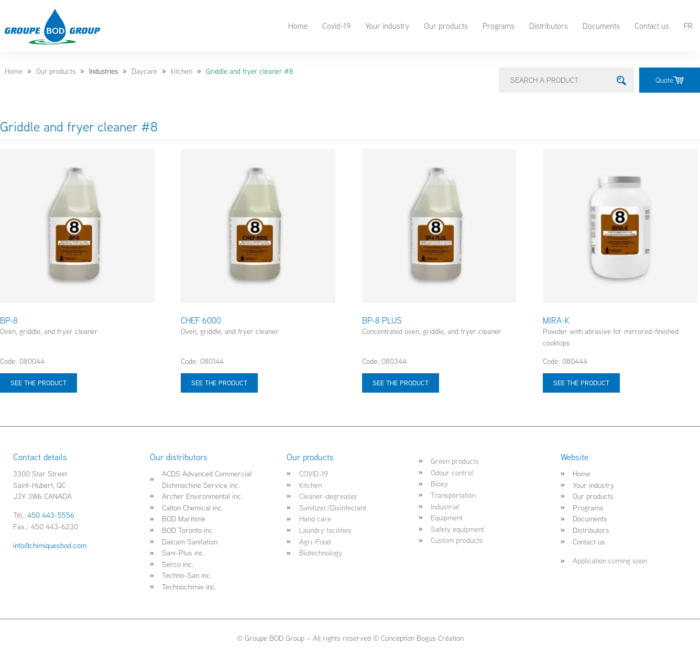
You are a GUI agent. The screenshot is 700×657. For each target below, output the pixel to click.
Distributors (548, 25)
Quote (669, 80)
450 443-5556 (50, 515)
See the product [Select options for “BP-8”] (38, 382)
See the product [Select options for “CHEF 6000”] (219, 382)
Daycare (144, 71)
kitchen (181, 71)
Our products (446, 25)
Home (298, 25)
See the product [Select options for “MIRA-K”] (581, 382)
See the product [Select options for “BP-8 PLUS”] (401, 382)
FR (688, 25)
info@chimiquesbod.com (49, 545)
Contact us (652, 25)
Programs (499, 25)
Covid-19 (336, 25)
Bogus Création (440, 638)
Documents (601, 25)
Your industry (387, 25)
